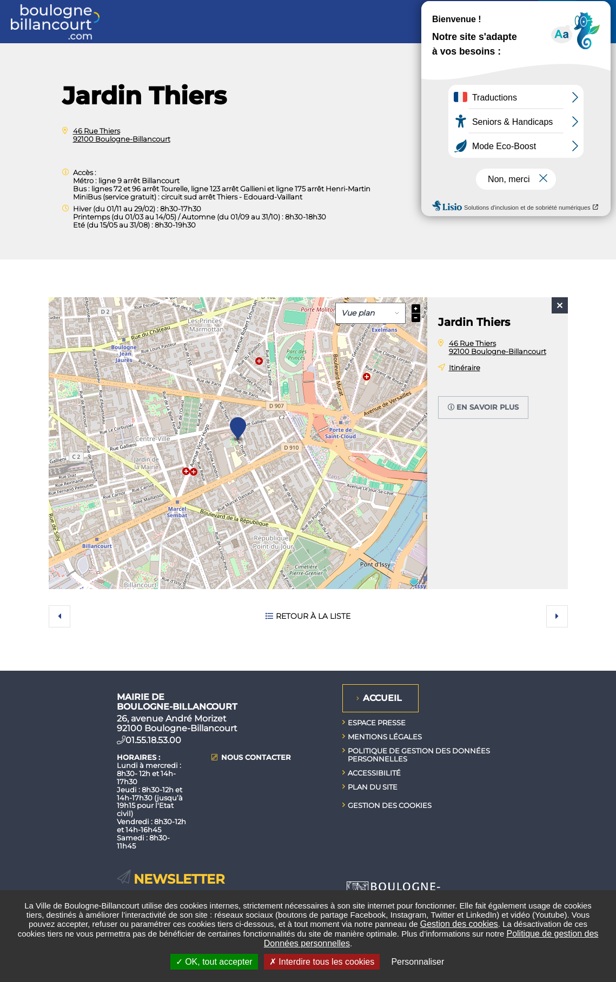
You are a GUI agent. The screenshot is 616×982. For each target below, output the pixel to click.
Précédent (59, 616)
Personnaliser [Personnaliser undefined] (417, 961)
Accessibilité (374, 773)
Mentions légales (385, 736)
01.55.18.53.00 (153, 740)
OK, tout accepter (214, 961)
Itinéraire (464, 367)
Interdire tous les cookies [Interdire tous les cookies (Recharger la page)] (321, 961)
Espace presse (377, 722)
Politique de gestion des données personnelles (419, 754)
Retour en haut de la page (600, 671)
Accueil (382, 698)
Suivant (557, 616)
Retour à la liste (313, 616)
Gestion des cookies (459, 923)
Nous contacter (256, 757)
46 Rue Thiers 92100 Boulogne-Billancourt (121, 134)
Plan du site (373, 787)
